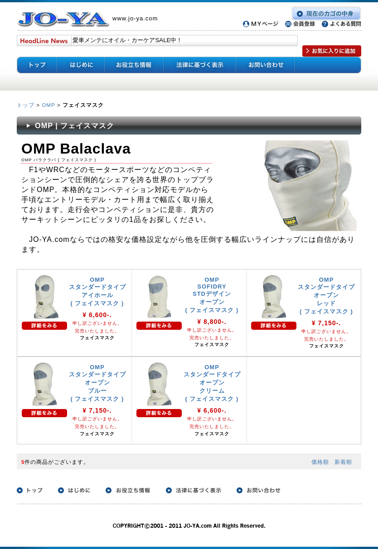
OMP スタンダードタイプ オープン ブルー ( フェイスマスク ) (97, 383)
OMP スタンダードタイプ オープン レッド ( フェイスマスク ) (326, 295)
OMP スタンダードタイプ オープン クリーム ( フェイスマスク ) (212, 383)
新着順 (343, 462)
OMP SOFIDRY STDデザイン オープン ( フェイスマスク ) (212, 294)
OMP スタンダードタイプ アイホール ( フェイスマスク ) (97, 291)
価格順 (320, 462)
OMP (48, 105)
